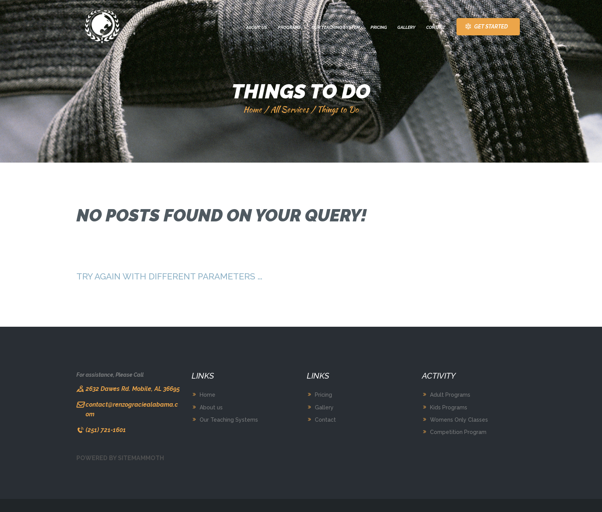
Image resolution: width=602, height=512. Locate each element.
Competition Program (458, 432)
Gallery (324, 407)
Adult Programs (450, 395)
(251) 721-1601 (106, 430)
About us (211, 407)
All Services (289, 109)
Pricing (323, 395)
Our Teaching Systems (229, 420)
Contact (325, 420)
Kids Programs (448, 407)
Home (252, 109)
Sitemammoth (141, 458)
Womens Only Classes (459, 420)
